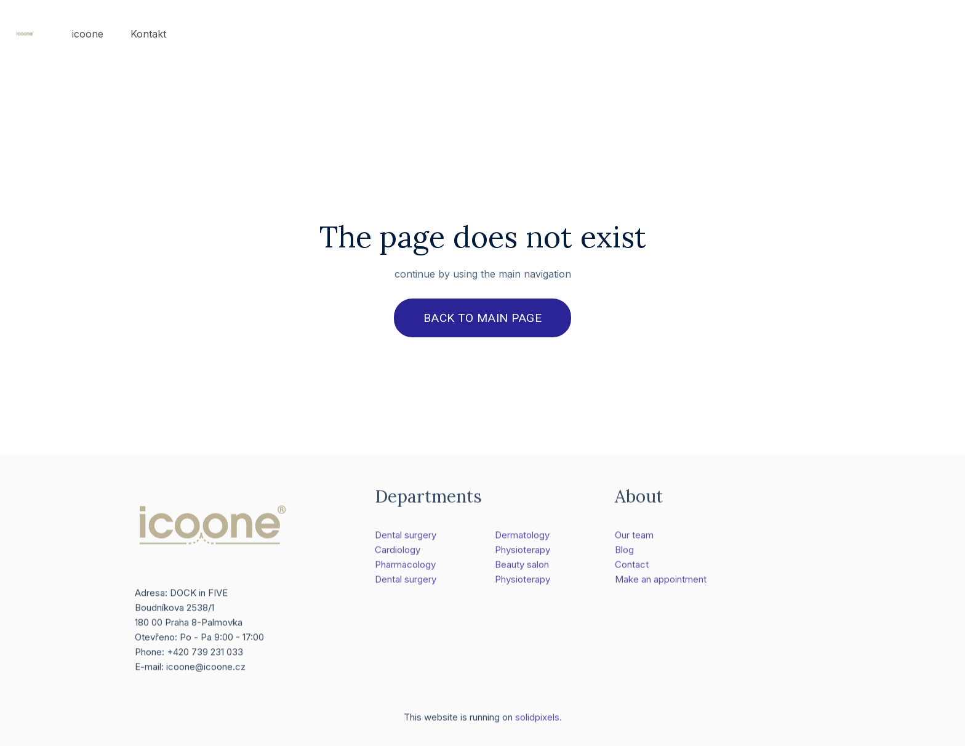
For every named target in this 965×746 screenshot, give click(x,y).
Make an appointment (661, 584)
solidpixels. (538, 722)
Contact (632, 569)
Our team (634, 539)
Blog (624, 554)
